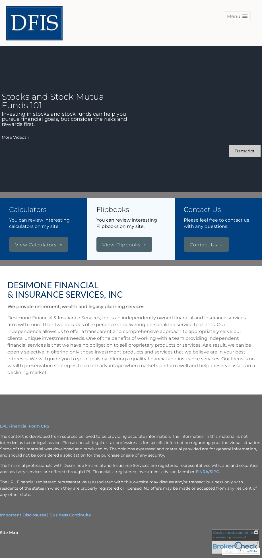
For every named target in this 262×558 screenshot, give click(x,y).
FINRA (202, 471)
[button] (237, 16)
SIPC (214, 471)
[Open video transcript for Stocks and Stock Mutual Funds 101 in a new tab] (245, 151)
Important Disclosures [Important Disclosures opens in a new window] (23, 515)
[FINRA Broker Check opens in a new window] (235, 541)
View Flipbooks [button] (121, 245)
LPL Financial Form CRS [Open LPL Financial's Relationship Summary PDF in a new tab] (24, 426)
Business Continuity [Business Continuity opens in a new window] (70, 515)
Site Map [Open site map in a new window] (9, 532)
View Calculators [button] (36, 245)
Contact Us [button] (203, 245)
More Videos (16, 137)
